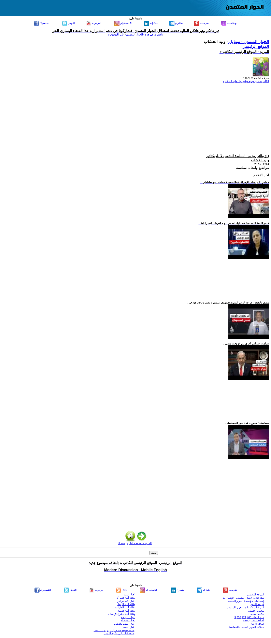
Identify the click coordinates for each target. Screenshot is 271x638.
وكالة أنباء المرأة (126, 597)
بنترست (201, 23)
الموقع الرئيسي (255, 46)
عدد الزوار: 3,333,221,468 (249, 617)
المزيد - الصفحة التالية (139, 543)
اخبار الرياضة (128, 617)
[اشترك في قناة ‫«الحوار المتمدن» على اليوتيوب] (136, 34)
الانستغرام (123, 23)
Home (121, 543)
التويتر (68, 23)
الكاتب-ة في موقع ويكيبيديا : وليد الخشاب (246, 81)
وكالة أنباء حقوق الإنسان (121, 613)
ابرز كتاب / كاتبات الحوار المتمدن (245, 607)
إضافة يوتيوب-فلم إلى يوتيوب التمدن (114, 630)
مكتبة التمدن (257, 613)
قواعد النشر (257, 604)
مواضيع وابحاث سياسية (252, 168)
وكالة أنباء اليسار (126, 604)
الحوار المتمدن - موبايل (248, 41)
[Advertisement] (147, 114)
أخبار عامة (129, 594)
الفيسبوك (42, 23)
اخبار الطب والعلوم (124, 623)
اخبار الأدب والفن (125, 601)
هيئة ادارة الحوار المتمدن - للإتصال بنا (243, 597)
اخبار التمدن (128, 626)
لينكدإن (151, 23)
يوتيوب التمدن (256, 610)
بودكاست (229, 23)
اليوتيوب (93, 23)
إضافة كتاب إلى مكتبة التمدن (119, 633)
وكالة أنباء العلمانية (125, 607)
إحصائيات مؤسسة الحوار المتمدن (245, 601)
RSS (121, 589)
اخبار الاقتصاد (128, 620)
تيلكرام (176, 23)
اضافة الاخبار (257, 623)
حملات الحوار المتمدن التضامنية (246, 626)
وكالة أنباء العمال (126, 610)
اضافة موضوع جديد (253, 620)
